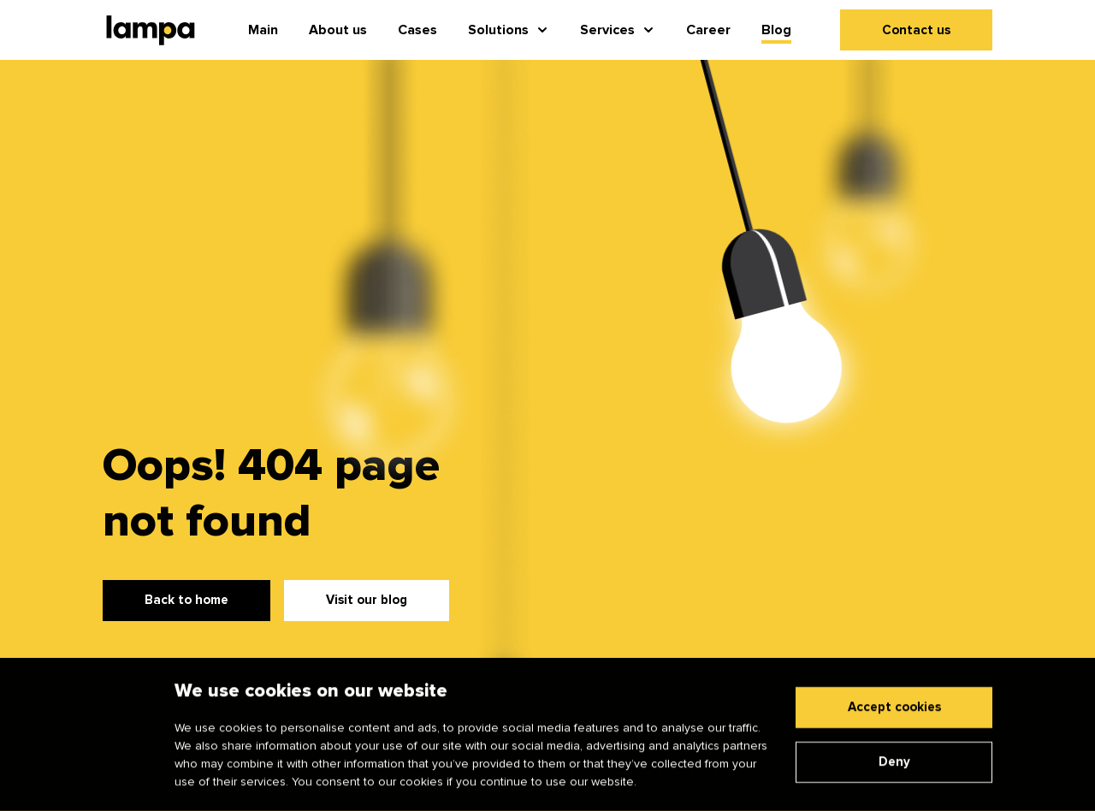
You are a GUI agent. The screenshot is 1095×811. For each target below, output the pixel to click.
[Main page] (150, 30)
